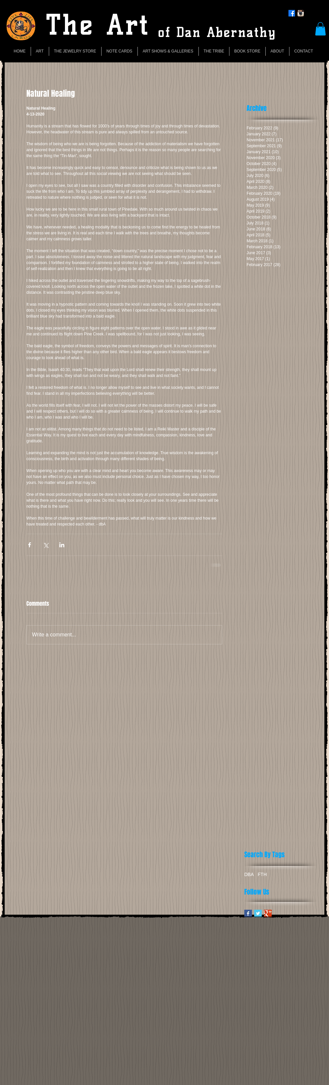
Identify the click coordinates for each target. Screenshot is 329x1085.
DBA (249, 874)
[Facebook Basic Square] (248, 913)
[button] (320, 29)
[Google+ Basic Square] (268, 913)
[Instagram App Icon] (300, 13)
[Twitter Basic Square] (258, 913)
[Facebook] (291, 13)
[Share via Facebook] (29, 545)
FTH (262, 874)
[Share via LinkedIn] (62, 545)
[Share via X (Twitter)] (46, 545)
